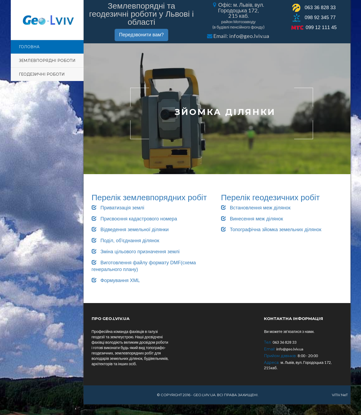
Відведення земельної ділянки (130, 229)
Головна (29, 46)
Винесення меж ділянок (252, 218)
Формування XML (116, 280)
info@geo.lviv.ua (249, 36)
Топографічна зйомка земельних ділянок (271, 229)
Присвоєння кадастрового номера (134, 218)
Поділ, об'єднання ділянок (125, 240)
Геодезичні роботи (42, 74)
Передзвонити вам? (141, 34)
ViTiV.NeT (340, 395)
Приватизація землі (118, 207)
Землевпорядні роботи (47, 60)
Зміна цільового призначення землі (136, 251)
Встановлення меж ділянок (256, 207)
